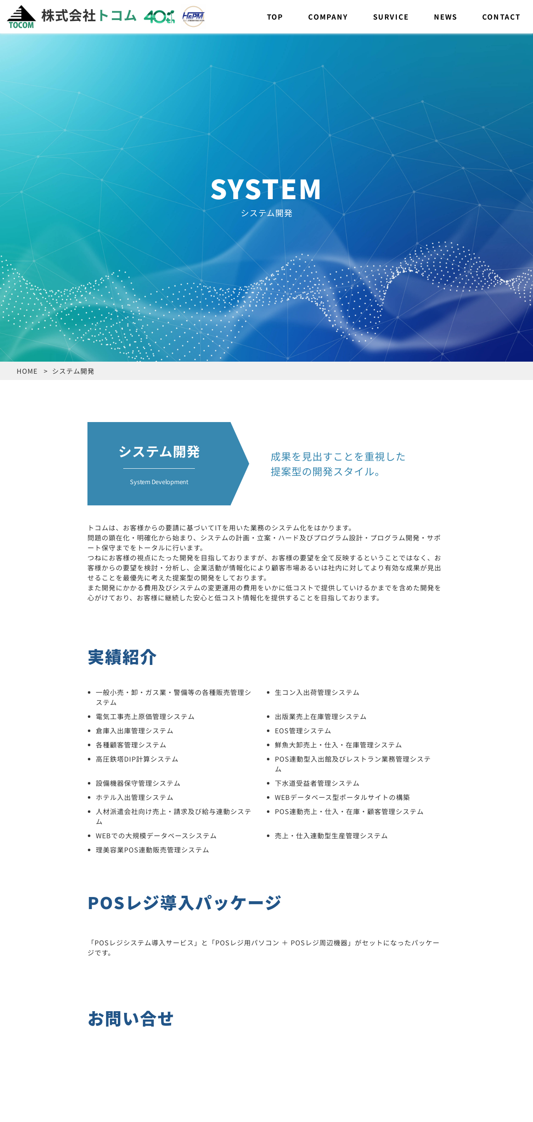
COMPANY (328, 17)
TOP (275, 17)
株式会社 (71, 14)
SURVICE (391, 17)
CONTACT (501, 17)
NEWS (445, 17)
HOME (27, 371)
